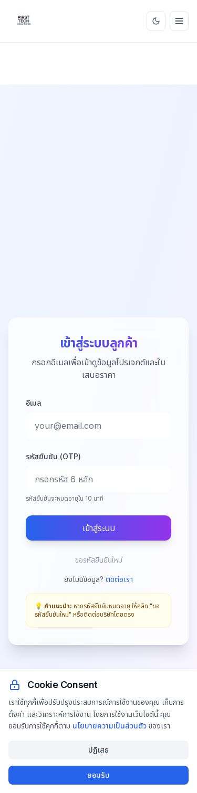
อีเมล (34, 402)
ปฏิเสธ (98, 749)
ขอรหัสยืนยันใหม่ (98, 559)
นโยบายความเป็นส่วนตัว (109, 725)
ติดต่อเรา (119, 579)
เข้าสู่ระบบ (98, 528)
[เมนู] (179, 21)
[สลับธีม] (156, 21)
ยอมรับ (98, 774)
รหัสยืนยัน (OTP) (53, 456)
